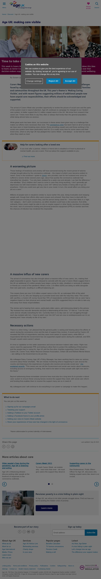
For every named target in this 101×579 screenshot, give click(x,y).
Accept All (70, 81)
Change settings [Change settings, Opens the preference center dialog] (34, 81)
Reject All (53, 81)
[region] (51, 73)
